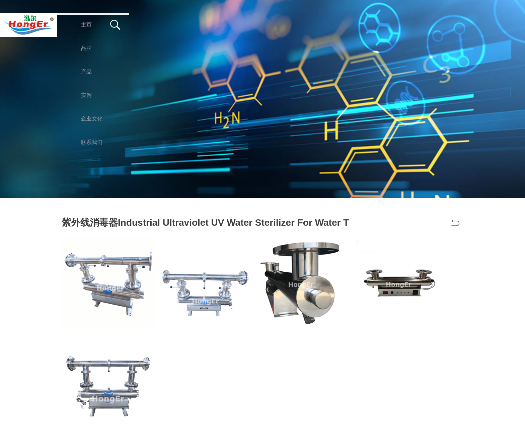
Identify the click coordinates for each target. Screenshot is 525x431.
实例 (203, 25)
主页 (86, 25)
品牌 (125, 25)
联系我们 (296, 25)
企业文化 (247, 25)
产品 (164, 25)
